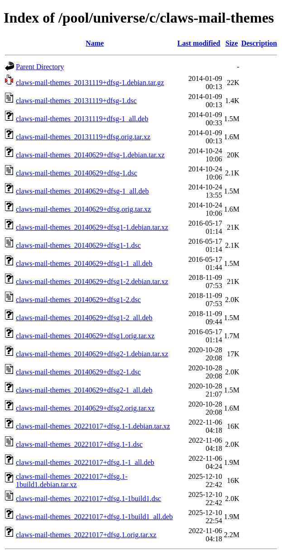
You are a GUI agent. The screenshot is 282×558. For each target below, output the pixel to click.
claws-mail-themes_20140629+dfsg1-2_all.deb (84, 318)
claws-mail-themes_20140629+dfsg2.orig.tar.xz (85, 408)
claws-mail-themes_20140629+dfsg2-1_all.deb (84, 390)
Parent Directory (40, 67)
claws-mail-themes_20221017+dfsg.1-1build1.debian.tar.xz (72, 480)
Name (95, 43)
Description (259, 43)
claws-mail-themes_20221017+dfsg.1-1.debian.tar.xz (93, 426)
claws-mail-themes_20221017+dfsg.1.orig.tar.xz (86, 535)
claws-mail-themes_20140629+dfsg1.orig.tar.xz (85, 336)
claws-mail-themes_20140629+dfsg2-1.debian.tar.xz (92, 354)
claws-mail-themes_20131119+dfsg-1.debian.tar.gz (90, 82)
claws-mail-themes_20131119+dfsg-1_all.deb (82, 119)
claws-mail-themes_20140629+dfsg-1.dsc (76, 173)
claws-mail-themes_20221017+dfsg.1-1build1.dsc (88, 498)
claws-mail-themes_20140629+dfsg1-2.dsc (78, 299)
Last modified (198, 43)
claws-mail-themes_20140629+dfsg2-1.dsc (78, 372)
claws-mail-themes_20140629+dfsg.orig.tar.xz (83, 209)
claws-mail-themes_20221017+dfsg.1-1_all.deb (85, 462)
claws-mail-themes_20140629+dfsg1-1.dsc (78, 245)
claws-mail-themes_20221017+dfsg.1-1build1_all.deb (94, 516)
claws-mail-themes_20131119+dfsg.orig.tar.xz (83, 137)
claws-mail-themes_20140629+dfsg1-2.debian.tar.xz (92, 281)
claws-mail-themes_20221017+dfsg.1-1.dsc (79, 444)
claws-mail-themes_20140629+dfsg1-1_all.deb (84, 263)
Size (231, 43)
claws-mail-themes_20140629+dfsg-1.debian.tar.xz (90, 155)
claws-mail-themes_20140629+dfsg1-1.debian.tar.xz (92, 227)
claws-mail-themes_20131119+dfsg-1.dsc (76, 100)
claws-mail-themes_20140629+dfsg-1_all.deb (82, 191)
